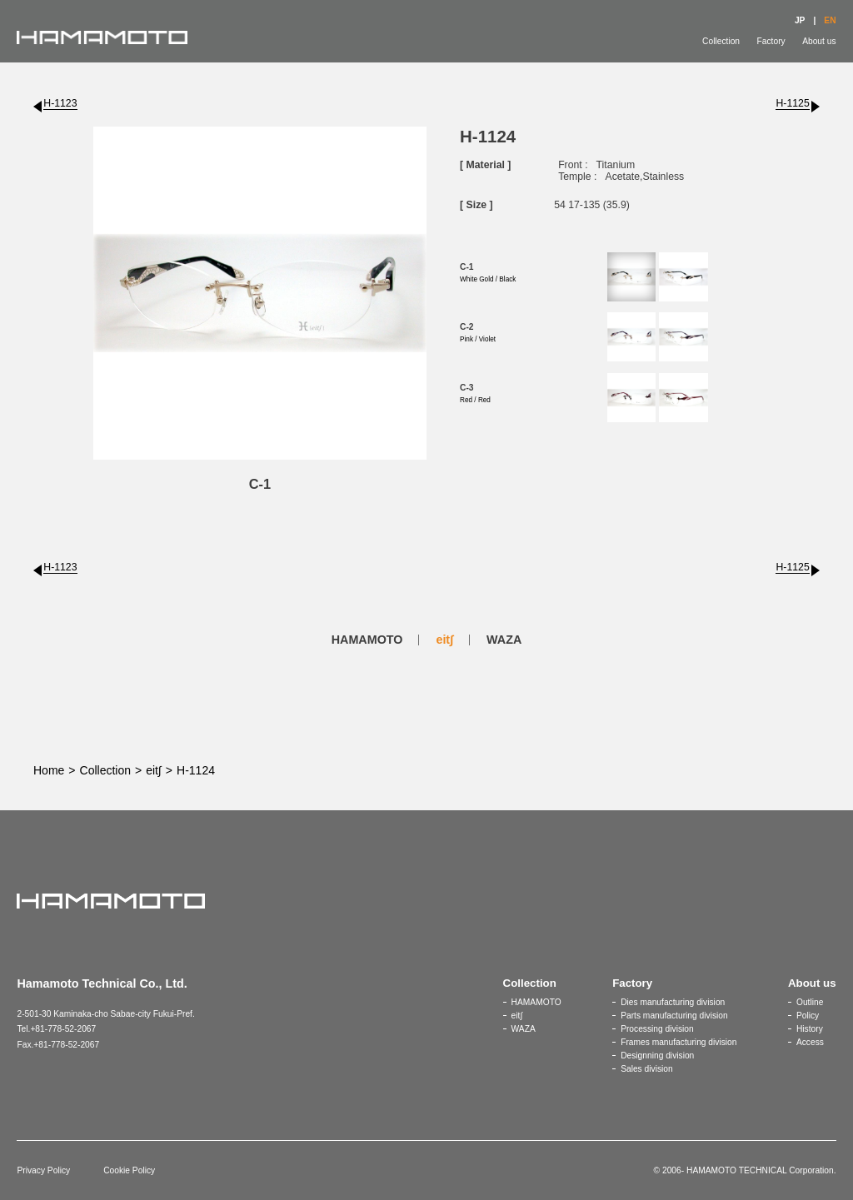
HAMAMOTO (367, 639)
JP (800, 20)
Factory (771, 41)
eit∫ (444, 639)
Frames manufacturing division (678, 1042)
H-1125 (792, 103)
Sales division (647, 1068)
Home (48, 770)
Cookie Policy (129, 1170)
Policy (807, 1015)
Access (810, 1042)
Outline (809, 1002)
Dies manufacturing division (673, 1002)
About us (819, 41)
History (809, 1028)
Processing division (657, 1028)
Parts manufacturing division (674, 1015)
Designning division (657, 1055)
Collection (721, 41)
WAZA (503, 639)
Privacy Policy (43, 1170)
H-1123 (60, 103)
